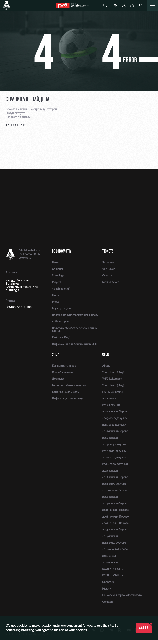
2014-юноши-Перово (115, 503)
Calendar (57, 269)
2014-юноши (110, 496)
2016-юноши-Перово (115, 477)
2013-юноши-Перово (115, 529)
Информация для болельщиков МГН (74, 344)
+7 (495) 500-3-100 (19, 307)
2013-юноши (110, 536)
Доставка (58, 378)
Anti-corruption (61, 321)
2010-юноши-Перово (115, 411)
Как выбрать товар (64, 365)
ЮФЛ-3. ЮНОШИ (113, 569)
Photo (55, 301)
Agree (144, 628)
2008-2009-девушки (115, 463)
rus (140, 5)
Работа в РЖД (61, 337)
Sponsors (108, 582)
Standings (58, 275)
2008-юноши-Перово (115, 516)
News (55, 262)
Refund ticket (110, 282)
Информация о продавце (67, 398)
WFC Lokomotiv (112, 378)
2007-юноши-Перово (115, 523)
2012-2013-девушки (114, 451)
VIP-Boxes (108, 269)
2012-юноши (109, 398)
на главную (16, 125)
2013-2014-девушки (114, 542)
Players (56, 282)
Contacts (107, 601)
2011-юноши (109, 555)
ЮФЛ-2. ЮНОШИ (112, 575)
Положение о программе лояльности (75, 315)
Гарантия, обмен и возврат (69, 385)
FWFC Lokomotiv (112, 391)
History (106, 588)
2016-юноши (110, 470)
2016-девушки (111, 405)
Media (55, 295)
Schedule (108, 262)
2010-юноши (110, 562)
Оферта (107, 275)
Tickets (107, 251)
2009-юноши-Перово (115, 509)
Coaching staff (60, 288)
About (106, 365)
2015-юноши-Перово (115, 431)
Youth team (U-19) (113, 372)
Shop (55, 354)
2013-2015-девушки (114, 483)
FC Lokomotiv (61, 251)
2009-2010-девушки (114, 418)
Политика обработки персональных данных (74, 329)
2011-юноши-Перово (115, 549)
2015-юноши (110, 437)
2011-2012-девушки (114, 424)
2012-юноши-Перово (115, 490)
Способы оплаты (62, 372)
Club (105, 354)
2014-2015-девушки (114, 444)
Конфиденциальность (65, 391)
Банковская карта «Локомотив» (122, 595)
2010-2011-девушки (114, 457)
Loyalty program (62, 308)
